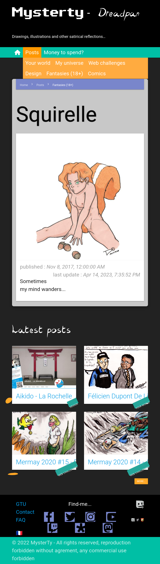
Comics (97, 73)
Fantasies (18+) (64, 73)
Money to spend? (64, 52)
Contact (25, 512)
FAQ (21, 520)
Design (33, 73)
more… (141, 481)
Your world (37, 63)
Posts (32, 52)
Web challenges (106, 63)
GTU (21, 504)
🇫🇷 (19, 533)
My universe (69, 63)
